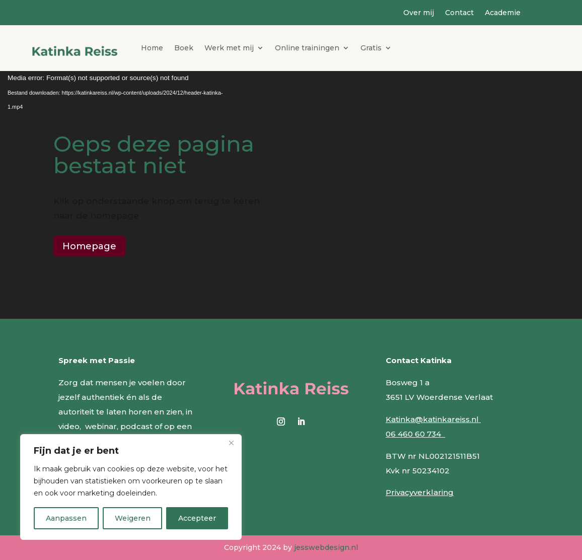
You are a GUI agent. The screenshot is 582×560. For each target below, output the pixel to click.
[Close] (231, 443)
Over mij (418, 13)
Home (152, 47)
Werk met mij (229, 47)
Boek (183, 47)
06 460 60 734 (415, 434)
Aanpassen (66, 518)
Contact (459, 13)
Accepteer (197, 518)
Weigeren (133, 518)
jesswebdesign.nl (326, 547)
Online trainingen (307, 47)
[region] (131, 487)
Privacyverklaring (420, 492)
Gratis (371, 47)
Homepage (89, 246)
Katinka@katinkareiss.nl (433, 419)
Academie (503, 13)
